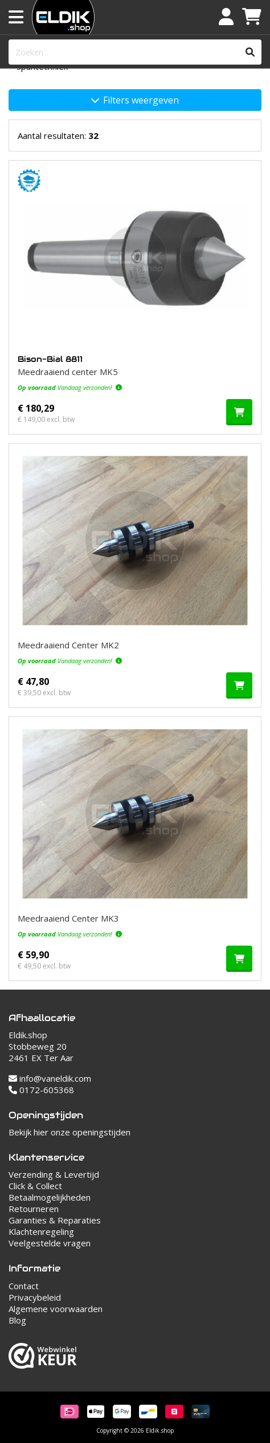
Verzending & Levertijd (54, 1174)
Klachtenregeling (41, 1231)
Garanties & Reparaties (55, 1220)
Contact (24, 1285)
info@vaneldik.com (50, 1078)
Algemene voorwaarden (56, 1308)
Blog (17, 1320)
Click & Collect (35, 1185)
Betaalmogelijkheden (50, 1197)
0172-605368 (41, 1089)
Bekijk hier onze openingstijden (69, 1132)
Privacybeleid (35, 1297)
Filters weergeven (135, 100)
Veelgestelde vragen (50, 1243)
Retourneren (34, 1208)
